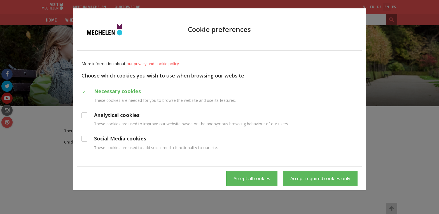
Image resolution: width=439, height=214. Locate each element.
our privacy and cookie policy (153, 63)
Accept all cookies (251, 178)
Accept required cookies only (320, 178)
